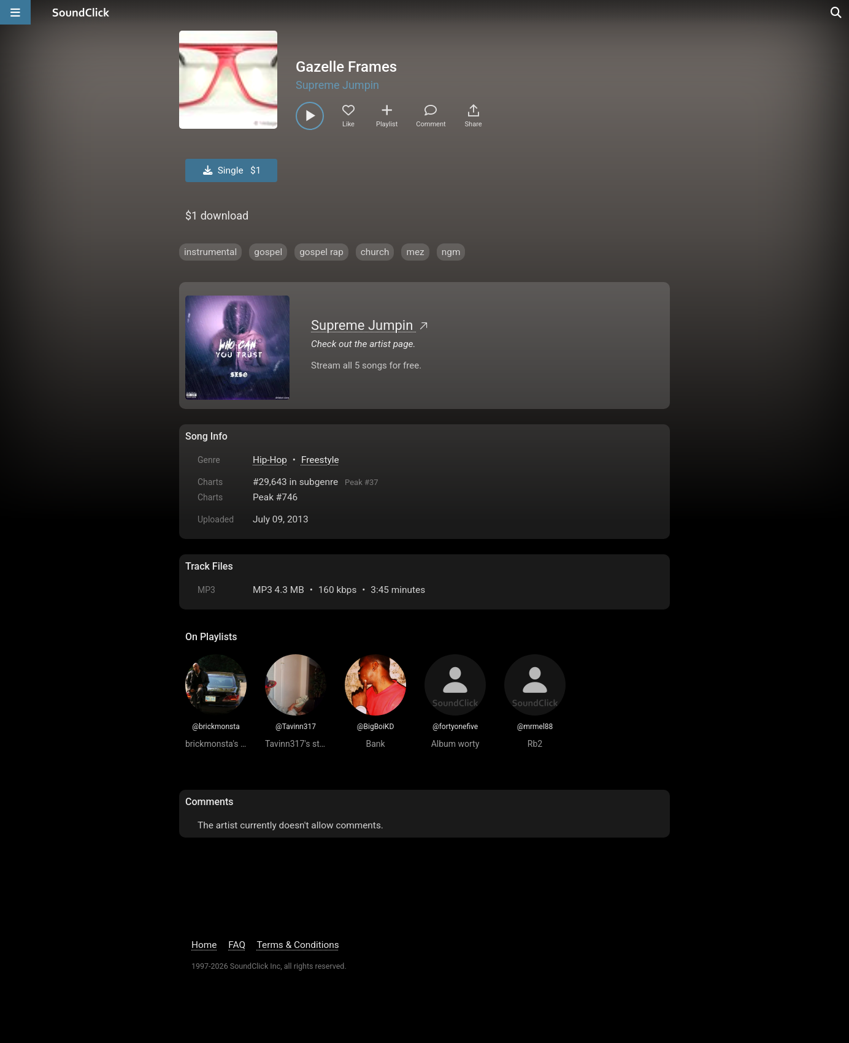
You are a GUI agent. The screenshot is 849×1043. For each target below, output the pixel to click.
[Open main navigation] (15, 12)
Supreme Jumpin (337, 84)
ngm (451, 252)
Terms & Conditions (298, 944)
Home (204, 944)
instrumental (210, 252)
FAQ (236, 944)
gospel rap (321, 252)
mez (415, 252)
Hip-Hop (270, 459)
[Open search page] (836, 12)
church (375, 252)
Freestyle (320, 459)
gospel (268, 252)
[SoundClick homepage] (81, 12)
